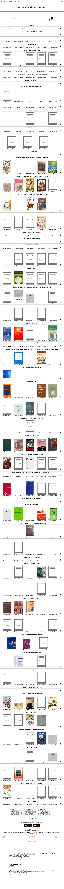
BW (46, 1)
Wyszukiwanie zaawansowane (16, 19)
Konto (19, 1)
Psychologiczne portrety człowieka (15, 811)
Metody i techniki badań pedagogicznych (16, 810)
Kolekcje (23, 19)
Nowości (5, 1)
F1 (55, 1)
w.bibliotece (29, 832)
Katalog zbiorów (32, 12)
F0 (53, 1)
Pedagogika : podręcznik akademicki (30, 814)
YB (48, 1)
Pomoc (15, 1)
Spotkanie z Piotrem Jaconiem (15, 864)
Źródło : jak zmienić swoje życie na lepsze (45, 814)
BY (51, 1)
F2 (58, 1)
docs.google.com (23, 858)
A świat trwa (41, 810)
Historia (10, 1)
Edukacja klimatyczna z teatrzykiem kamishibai (18, 845)
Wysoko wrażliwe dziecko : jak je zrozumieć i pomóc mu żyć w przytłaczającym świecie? (51, 813)
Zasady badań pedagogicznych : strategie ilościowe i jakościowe (19, 813)
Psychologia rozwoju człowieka (15, 814)
